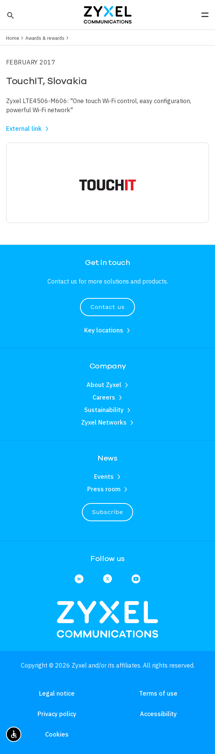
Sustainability (104, 410)
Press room (104, 489)
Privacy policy (57, 714)
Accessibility (158, 714)
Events (104, 476)
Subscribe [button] (107, 512)
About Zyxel (103, 385)
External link (24, 128)
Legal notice (57, 693)
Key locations (103, 330)
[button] (9, 15)
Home (12, 38)
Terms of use (158, 693)
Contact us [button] (107, 306)
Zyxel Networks (104, 422)
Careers (104, 397)
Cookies (57, 734)
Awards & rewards (44, 38)
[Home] (108, 14)
